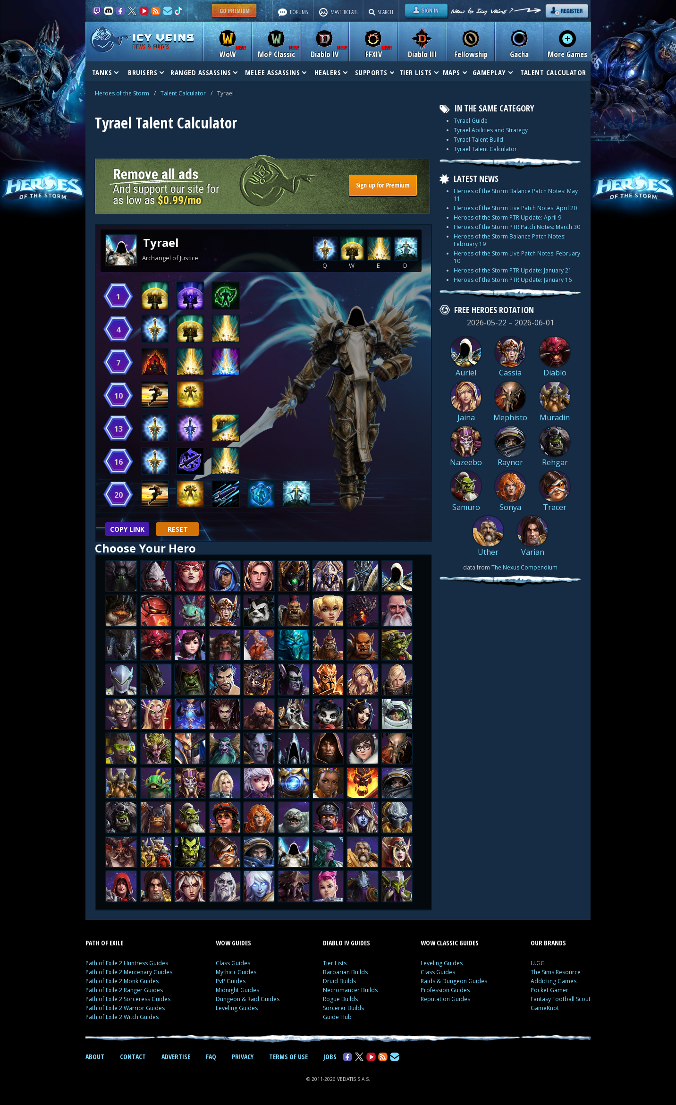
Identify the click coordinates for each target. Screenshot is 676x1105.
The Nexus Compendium (524, 567)
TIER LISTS (419, 72)
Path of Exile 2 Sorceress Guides (127, 999)
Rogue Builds (340, 999)
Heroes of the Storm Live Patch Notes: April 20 (515, 208)
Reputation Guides (445, 999)
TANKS (105, 72)
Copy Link (127, 529)
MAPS (455, 72)
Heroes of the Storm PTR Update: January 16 (513, 280)
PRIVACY (243, 1056)
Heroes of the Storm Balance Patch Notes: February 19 (510, 240)
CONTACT (133, 1056)
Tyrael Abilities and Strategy (491, 130)
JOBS (330, 1056)
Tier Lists (334, 963)
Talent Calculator (183, 93)
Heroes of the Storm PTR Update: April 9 (507, 217)
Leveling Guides (237, 1008)
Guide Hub (337, 1017)
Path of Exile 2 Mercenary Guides (128, 972)
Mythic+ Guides (236, 972)
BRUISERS (146, 72)
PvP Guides (230, 981)
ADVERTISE (175, 1056)
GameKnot (545, 1008)
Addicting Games (553, 981)
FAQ (211, 1056)
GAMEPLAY (493, 72)
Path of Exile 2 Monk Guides (122, 981)
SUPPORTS (374, 72)
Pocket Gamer (549, 990)
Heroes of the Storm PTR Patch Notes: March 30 (517, 227)
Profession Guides (445, 990)
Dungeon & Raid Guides (247, 999)
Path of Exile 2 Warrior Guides (125, 1008)
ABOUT (94, 1056)
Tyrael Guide (471, 121)
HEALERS (331, 72)
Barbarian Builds (345, 972)
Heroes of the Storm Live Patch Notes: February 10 (517, 257)
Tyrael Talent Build (478, 140)
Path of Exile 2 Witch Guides (122, 1017)
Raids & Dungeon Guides (454, 981)
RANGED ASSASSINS (203, 72)
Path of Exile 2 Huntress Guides (126, 963)
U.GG (538, 963)
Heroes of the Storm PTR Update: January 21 (513, 270)
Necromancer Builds (350, 990)
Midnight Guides (237, 990)
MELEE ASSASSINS (276, 72)
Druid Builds (339, 981)
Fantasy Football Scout (561, 999)
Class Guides (233, 963)
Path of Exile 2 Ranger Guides (124, 990)
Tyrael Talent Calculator (485, 149)
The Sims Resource (556, 972)
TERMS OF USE (288, 1056)
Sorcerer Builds (343, 1008)
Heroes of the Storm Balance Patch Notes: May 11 (516, 195)
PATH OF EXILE (104, 942)
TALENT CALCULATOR (553, 72)
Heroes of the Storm (122, 93)
